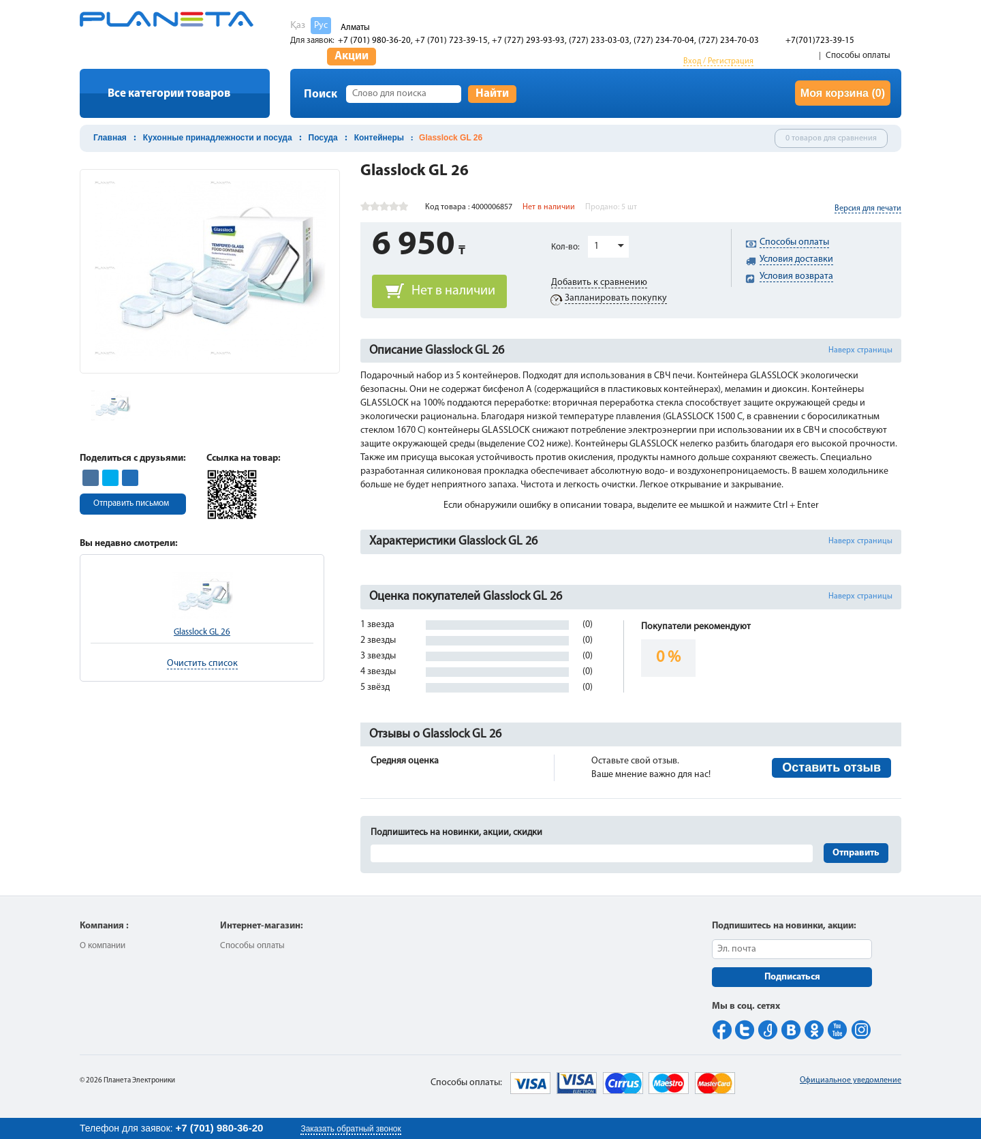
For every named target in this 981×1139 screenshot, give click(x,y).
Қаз (297, 25)
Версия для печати (868, 208)
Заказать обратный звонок (350, 1129)
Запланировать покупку (616, 298)
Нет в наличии (453, 291)
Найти (492, 94)
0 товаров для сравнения (831, 138)
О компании (102, 945)
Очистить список (202, 663)
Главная (110, 137)
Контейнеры (379, 137)
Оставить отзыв (831, 767)
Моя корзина (842, 93)
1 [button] (596, 246)
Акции (351, 56)
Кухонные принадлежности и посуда (217, 137)
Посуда (323, 137)
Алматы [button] (355, 27)
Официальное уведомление (850, 1080)
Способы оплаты (858, 55)
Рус (321, 25)
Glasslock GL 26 (202, 632)
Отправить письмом (131, 503)
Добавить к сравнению (599, 282)
